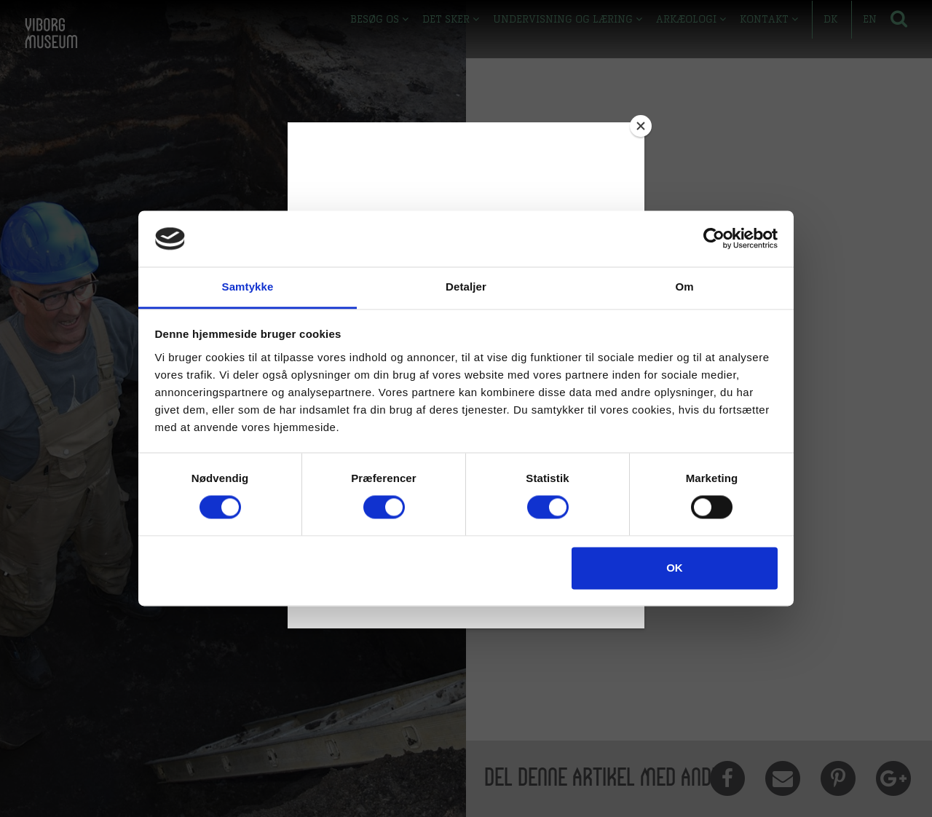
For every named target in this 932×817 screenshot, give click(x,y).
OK (674, 567)
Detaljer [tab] (466, 286)
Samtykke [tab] (248, 286)
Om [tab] (684, 286)
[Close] (641, 126)
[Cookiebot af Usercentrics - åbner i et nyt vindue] (714, 239)
